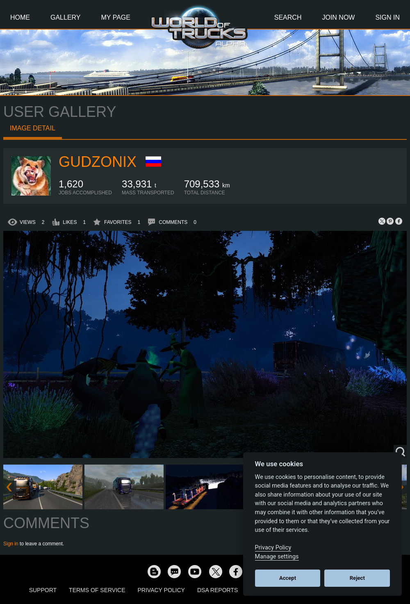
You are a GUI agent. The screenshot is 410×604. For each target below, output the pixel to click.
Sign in (10, 544)
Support (43, 590)
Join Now (338, 17)
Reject (357, 578)
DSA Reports (217, 590)
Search (288, 17)
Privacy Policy (161, 590)
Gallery (65, 17)
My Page (115, 17)
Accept (287, 578)
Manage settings (277, 556)
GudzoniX (98, 161)
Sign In (387, 17)
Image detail (32, 128)
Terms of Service (97, 590)
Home (20, 17)
